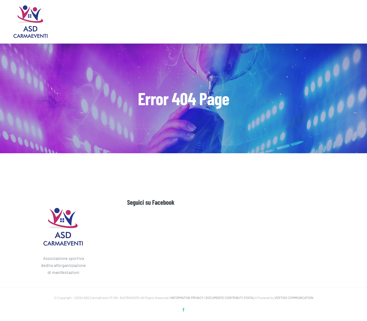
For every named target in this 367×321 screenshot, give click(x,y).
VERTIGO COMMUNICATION (294, 298)
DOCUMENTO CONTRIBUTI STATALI (231, 298)
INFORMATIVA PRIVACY (187, 298)
